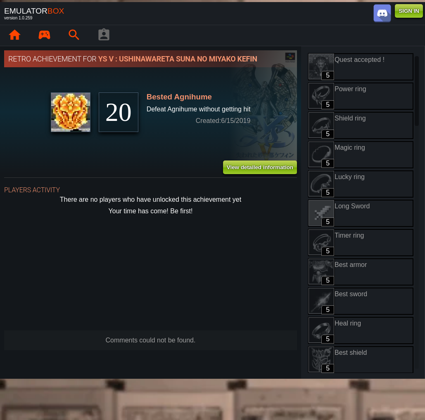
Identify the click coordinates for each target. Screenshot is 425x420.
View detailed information (260, 167)
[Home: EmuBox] (14, 35)
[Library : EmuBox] (44, 35)
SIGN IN (409, 11)
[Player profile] (103, 35)
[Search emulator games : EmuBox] (73, 35)
